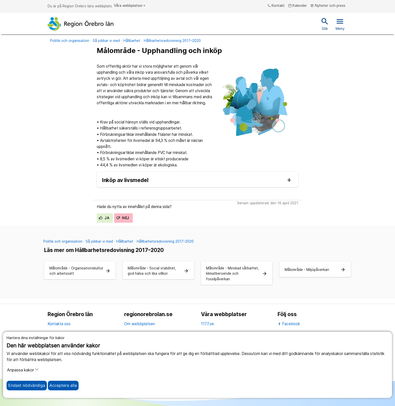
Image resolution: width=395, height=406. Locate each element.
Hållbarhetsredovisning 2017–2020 (172, 41)
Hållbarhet (131, 41)
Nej (122, 218)
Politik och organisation (69, 41)
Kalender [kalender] (297, 6)
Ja (104, 218)
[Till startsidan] (80, 24)
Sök (324, 24)
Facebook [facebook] (289, 323)
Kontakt (276, 6)
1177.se (207, 323)
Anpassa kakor (23, 369)
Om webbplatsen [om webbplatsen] (139, 323)
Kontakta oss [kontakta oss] (59, 323)
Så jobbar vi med (106, 41)
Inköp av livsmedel (125, 180)
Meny (340, 24)
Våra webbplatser (130, 6)
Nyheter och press (327, 6)
